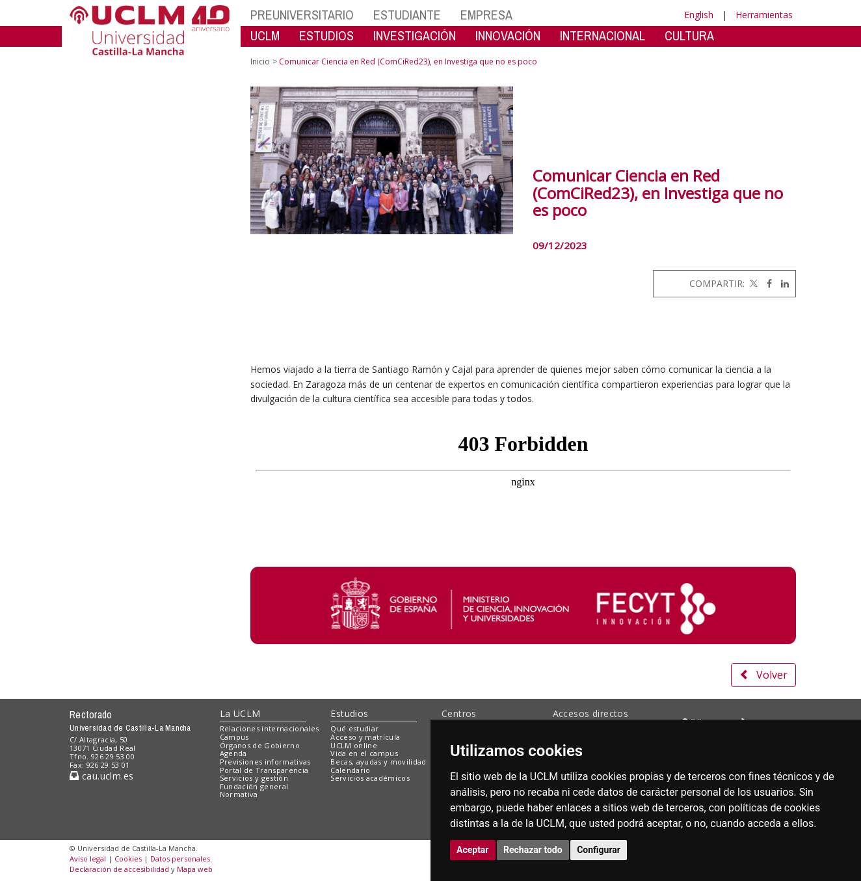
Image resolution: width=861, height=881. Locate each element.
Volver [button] (763, 675)
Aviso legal (88, 858)
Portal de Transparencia (264, 770)
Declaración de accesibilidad (119, 869)
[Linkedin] (782, 283)
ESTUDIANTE (407, 14)
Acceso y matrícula (365, 737)
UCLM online (353, 745)
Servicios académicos (370, 778)
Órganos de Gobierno (260, 745)
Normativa (239, 794)
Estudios (349, 713)
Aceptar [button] (473, 850)
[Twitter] (752, 283)
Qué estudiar (354, 728)
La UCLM (240, 713)
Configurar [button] (598, 850)
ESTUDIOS (326, 35)
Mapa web (195, 869)
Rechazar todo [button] (533, 850)
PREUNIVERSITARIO (302, 14)
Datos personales (180, 858)
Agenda (233, 753)
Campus (234, 737)
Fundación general (254, 786)
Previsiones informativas (265, 761)
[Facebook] (766, 283)
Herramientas (764, 14)
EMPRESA (486, 14)
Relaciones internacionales (269, 728)
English (698, 14)
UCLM (265, 35)
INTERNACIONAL (602, 35)
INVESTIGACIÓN (414, 35)
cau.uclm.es (101, 776)
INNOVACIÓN (507, 35)
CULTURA (689, 35)
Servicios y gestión (254, 778)
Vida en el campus (364, 753)
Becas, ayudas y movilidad (378, 761)
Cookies (128, 858)
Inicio (260, 61)
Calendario (350, 770)
